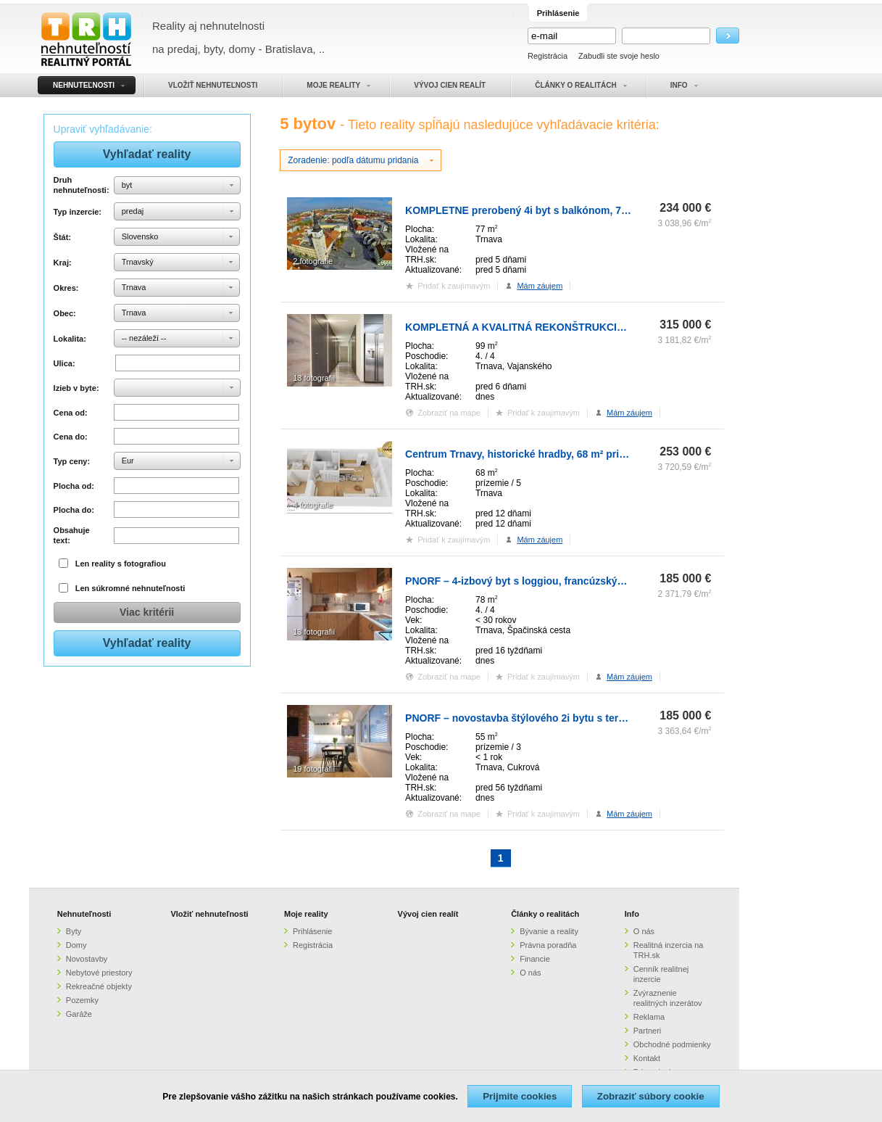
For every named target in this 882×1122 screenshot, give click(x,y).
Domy (76, 945)
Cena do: (71, 436)
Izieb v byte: (76, 388)
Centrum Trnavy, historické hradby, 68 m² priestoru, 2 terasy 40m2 (564, 454)
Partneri (647, 1030)
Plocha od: (74, 486)
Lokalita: (70, 338)
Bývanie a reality (549, 931)
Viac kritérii (147, 612)
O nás (530, 972)
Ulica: (64, 363)
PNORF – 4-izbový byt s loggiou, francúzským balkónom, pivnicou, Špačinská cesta (607, 581)
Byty (73, 931)
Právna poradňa (548, 945)
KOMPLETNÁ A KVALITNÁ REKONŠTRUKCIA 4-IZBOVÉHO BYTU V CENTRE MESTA (608, 327)
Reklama (649, 1016)
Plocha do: (74, 510)
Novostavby (86, 958)
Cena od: (71, 412)
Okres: (66, 288)
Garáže (79, 1014)
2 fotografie (313, 261)
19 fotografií (314, 768)
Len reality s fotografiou (120, 563)
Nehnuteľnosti (84, 913)
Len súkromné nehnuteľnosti (130, 588)
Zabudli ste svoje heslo (619, 55)
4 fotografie (313, 504)
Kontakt (646, 1058)
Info (632, 913)
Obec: (65, 313)
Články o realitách (545, 913)
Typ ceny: (72, 461)
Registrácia (547, 55)
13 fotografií (314, 378)
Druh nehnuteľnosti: (81, 185)
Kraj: (63, 262)
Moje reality (306, 913)
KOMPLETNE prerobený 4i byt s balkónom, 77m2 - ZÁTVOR (548, 210)
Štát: (62, 237)
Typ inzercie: (77, 211)
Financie (535, 958)
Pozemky (82, 1000)
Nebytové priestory (99, 972)
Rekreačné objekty (99, 986)
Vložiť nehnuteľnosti (209, 913)
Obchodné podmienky (672, 1044)
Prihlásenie (312, 931)
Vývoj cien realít (428, 913)
